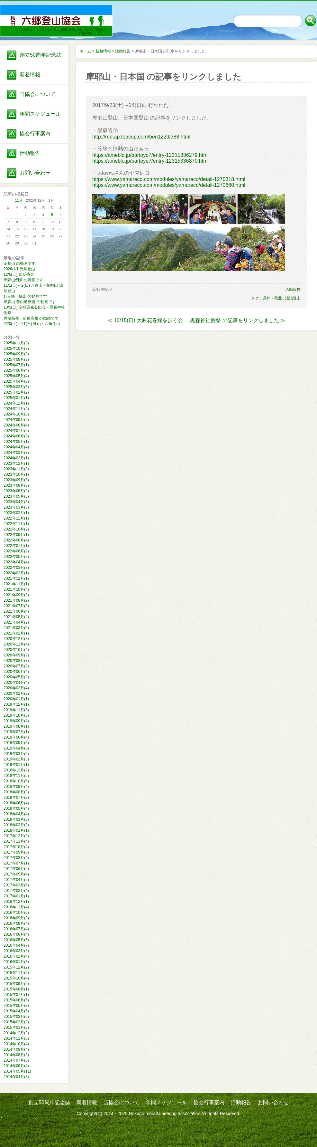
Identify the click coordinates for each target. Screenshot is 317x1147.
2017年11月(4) (16, 841)
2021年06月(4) (16, 611)
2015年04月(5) (16, 1011)
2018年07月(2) (16, 797)
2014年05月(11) (17, 1071)
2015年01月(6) (16, 1027)
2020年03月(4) (16, 688)
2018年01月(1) (16, 830)
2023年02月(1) (16, 513)
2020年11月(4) (16, 644)
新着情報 (30, 74)
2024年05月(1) (16, 441)
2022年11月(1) (16, 523)
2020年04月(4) (16, 682)
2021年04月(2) (16, 622)
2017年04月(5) (16, 879)
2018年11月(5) (16, 775)
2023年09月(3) (16, 480)
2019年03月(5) (16, 753)
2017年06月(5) (16, 868)
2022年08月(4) (16, 540)
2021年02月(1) (16, 633)
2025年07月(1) (16, 365)
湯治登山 (293, 298)
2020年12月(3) (16, 638)
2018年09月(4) (16, 786)
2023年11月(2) (16, 469)
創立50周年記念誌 (40, 55)
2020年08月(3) (16, 660)
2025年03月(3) (16, 387)
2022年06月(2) (16, 551)
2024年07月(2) (16, 430)
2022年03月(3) (16, 567)
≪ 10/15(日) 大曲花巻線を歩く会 (145, 320)
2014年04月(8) (16, 1077)
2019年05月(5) (16, 743)
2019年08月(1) (16, 726)
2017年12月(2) (16, 836)
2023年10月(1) (16, 474)
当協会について (38, 94)
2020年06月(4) (16, 671)
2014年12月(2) (16, 1033)
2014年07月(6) (16, 1060)
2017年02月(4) (16, 890)
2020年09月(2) (16, 655)
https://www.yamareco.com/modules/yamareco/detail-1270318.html (168, 179)
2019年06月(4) (16, 737)
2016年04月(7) (16, 945)
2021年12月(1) (16, 578)
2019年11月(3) (16, 710)
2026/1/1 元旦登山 (19, 269)
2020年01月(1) (16, 699)
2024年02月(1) (16, 458)
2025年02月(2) (16, 392)
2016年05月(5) (16, 940)
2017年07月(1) (16, 863)
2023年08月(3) (16, 485)
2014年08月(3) (16, 1055)
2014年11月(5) (16, 1038)
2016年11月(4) (16, 907)
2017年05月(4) (16, 874)
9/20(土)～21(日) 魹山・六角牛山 (32, 323)
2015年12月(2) (16, 967)
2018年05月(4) (16, 808)
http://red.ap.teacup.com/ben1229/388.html (141, 136)
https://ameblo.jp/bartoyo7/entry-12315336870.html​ (150, 161)
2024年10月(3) (16, 414)
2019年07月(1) (16, 732)
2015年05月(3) (16, 1005)
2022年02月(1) (16, 573)
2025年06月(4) (16, 370)
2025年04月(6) (16, 381)
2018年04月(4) (16, 814)
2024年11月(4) (16, 408)
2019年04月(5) (16, 748)
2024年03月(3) (16, 452)
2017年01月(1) (16, 896)
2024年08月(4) (16, 425)
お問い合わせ (35, 173)
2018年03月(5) (16, 819)
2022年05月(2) (16, 556)
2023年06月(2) (16, 491)
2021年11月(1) (16, 584)
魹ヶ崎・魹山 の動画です (25, 296)
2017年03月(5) (16, 885)
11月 (18, 200)
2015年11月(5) (16, 972)
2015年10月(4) (16, 978)
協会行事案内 (35, 133)
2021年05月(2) (16, 617)
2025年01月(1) (16, 398)
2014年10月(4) (16, 1044)
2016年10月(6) (16, 912)
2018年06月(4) (16, 803)
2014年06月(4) (16, 1066)
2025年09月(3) (16, 354)
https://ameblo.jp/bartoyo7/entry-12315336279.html (150, 155)
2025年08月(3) (16, 359)
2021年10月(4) (16, 589)
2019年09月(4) (16, 721)
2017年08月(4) (16, 857)
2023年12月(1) (16, 463)
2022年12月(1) (16, 518)
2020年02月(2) (16, 693)
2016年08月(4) (16, 923)
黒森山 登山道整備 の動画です (30, 302)
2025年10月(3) (16, 348)
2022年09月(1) (16, 534)
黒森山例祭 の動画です (23, 280)
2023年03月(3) (16, 507)
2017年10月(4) (16, 847)
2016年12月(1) (16, 901)
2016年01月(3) (16, 962)
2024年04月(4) (16, 447)
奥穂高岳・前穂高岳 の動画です (31, 318)
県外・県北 (272, 298)
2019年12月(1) (16, 704)
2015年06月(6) (16, 1000)
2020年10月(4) (16, 649)
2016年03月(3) (16, 951)
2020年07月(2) (16, 666)
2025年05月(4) (16, 376)
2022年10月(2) (16, 529)
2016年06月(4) (16, 934)
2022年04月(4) (16, 562)
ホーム (85, 51)
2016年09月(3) (16, 918)
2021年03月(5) (16, 628)
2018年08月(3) (16, 792)
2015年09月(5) (16, 983)
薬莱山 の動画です (19, 263)
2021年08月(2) (16, 600)
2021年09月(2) (16, 595)
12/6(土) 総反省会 (19, 274)
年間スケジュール (40, 114)
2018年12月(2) (16, 770)
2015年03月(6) (16, 1016)
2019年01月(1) (16, 764)
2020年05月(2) (16, 677)
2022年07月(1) (16, 545)
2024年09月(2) (16, 419)
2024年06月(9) (16, 436)
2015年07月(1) (16, 994)
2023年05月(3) (16, 496)
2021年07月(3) (16, 606)
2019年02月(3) (16, 759)
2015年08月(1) (16, 989)
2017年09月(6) (16, 852)
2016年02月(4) (16, 956)
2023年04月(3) (16, 502)
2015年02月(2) (16, 1022)
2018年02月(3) (16, 825)
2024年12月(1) (16, 403)
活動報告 (30, 153)
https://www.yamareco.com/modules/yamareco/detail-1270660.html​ (168, 185)
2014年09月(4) (16, 1049)
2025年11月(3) (16, 343)
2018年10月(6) (16, 781)
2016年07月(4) (16, 929)
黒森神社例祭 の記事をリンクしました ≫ (237, 320)
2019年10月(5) (16, 715)
